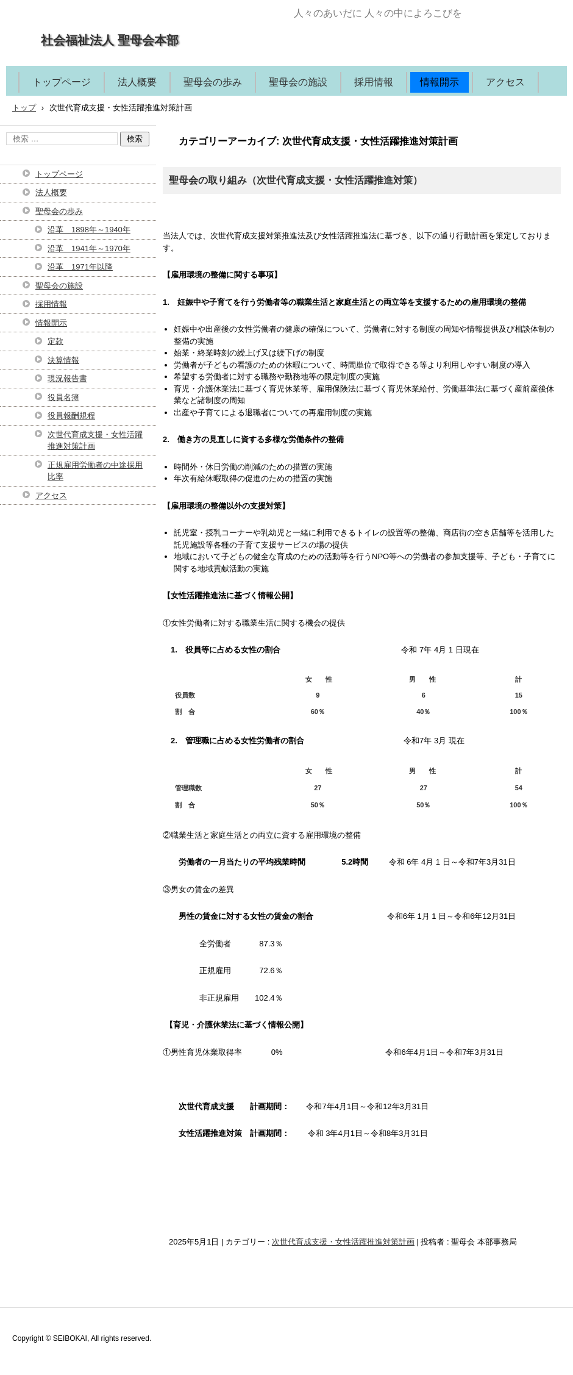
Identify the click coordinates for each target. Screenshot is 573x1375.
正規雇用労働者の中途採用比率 (95, 471)
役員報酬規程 (71, 415)
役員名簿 (63, 397)
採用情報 (373, 82)
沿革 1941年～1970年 (89, 248)
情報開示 (439, 82)
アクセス (505, 82)
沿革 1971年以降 (80, 266)
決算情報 (63, 360)
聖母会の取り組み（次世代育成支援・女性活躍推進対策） (295, 180)
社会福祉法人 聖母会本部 (110, 40)
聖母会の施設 (298, 82)
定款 (55, 341)
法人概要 (137, 82)
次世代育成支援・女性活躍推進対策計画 (343, 1241)
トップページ (61, 82)
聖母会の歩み (212, 82)
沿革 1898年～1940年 (89, 229)
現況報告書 (67, 378)
